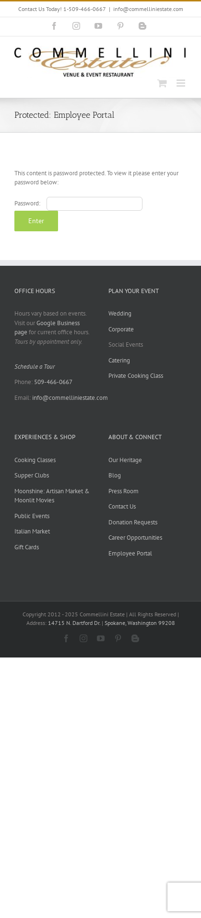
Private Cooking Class (135, 376)
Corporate (121, 329)
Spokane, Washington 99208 (140, 622)
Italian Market (32, 531)
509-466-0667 (53, 382)
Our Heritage (125, 460)
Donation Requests (132, 522)
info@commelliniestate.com (148, 8)
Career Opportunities (135, 537)
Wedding (119, 313)
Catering (119, 360)
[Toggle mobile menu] (182, 83)
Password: (78, 203)
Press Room (123, 491)
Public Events (31, 516)
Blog (114, 475)
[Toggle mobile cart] (162, 83)
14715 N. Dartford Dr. (75, 622)
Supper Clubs (31, 475)
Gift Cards (26, 547)
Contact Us (122, 506)
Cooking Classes (35, 460)
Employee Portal (130, 553)
